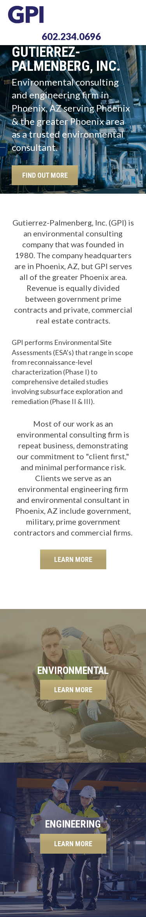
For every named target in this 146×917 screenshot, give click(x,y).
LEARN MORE (73, 559)
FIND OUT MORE (45, 175)
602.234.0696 (71, 36)
